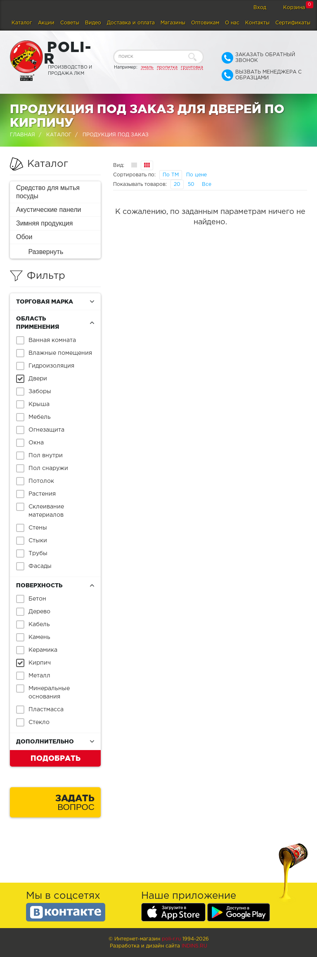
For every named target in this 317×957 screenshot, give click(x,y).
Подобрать (55, 758)
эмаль (147, 67)
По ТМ (171, 175)
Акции (46, 23)
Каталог (22, 23)
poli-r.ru (171, 939)
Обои (24, 236)
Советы (69, 23)
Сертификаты (292, 23)
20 (177, 184)
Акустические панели (48, 209)
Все (206, 184)
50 (191, 184)
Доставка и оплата (131, 23)
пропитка (167, 67)
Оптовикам (205, 23)
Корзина (294, 7)
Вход (259, 7)
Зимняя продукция (44, 223)
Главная (22, 135)
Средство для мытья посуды (48, 191)
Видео (93, 23)
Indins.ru (194, 946)
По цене (196, 175)
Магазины (173, 23)
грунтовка (192, 67)
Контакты (257, 23)
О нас (232, 23)
